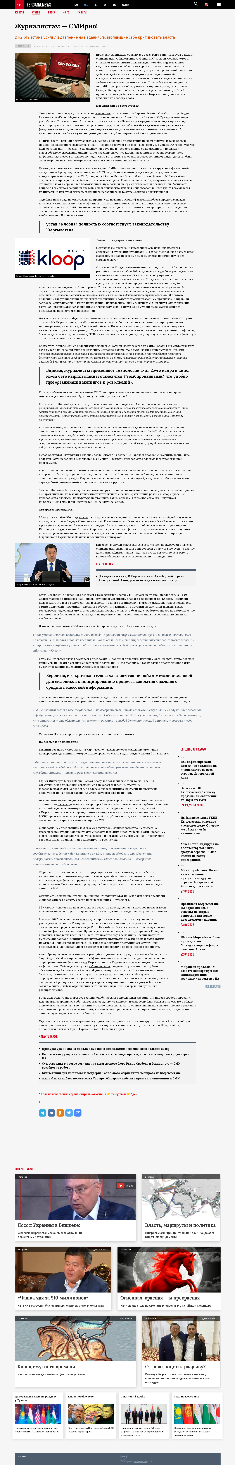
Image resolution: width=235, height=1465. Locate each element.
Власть (104, 46)
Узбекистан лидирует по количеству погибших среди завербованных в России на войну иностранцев (200, 852)
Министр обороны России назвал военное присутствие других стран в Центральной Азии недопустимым (200, 878)
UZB (116, 5)
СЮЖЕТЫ (84, 12)
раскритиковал (149, 599)
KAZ (76, 5)
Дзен (134, 1095)
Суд (52, 46)
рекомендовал (178, 697)
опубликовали (106, 998)
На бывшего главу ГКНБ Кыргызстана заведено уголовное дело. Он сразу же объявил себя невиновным (200, 825)
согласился (116, 781)
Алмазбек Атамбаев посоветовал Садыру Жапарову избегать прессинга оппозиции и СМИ (114, 1080)
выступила (75, 203)
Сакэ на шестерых (188, 1398)
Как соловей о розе (83, 1398)
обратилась (135, 54)
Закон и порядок (41, 46)
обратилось (104, 828)
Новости (19, 12)
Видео (52, 12)
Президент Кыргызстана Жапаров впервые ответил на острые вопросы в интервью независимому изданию (200, 912)
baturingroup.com (140, 1462)
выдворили (155, 939)
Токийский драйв (135, 1398)
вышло (83, 517)
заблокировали (99, 966)
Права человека (80, 46)
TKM (106, 5)
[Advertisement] (117, 1146)
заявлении (102, 113)
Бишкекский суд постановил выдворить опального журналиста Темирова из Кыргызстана (115, 1074)
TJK (96, 5)
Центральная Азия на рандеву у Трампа (38, 1399)
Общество (94, 46)
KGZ (86, 5)
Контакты (22, 1456)
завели (84, 919)
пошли (124, 982)
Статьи (37, 12)
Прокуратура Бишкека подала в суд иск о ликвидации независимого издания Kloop (110, 1049)
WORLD (127, 5)
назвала (110, 750)
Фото (68, 12)
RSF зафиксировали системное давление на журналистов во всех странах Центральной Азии (199, 770)
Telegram (117, 1095)
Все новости (213, 987)
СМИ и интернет (64, 46)
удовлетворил (118, 974)
